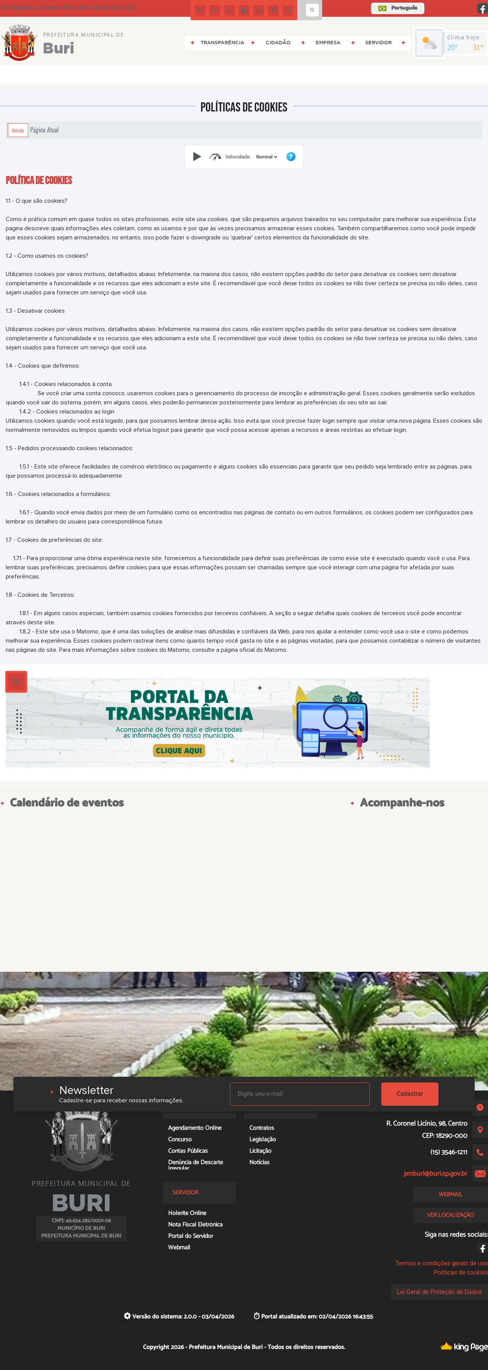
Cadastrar (409, 1093)
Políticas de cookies (461, 1272)
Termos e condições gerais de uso (441, 1263)
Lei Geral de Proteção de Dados (439, 1292)
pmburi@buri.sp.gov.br (435, 1173)
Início (18, 130)
